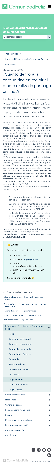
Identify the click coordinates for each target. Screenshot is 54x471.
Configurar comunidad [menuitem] (20, 339)
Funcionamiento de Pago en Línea (18, 320)
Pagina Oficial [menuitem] (15, 390)
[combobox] (25, 37)
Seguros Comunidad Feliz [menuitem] (17, 410)
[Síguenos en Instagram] (39, 450)
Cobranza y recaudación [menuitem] (20, 344)
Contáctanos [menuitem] (11, 435)
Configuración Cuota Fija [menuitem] (17, 395)
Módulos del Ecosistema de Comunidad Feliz (24, 59)
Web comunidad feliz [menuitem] (19, 384)
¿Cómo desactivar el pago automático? (20, 311)
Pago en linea (9, 64)
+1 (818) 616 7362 (31, 259)
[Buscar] (49, 37)
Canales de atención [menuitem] (14, 430)
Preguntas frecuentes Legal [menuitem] (18, 420)
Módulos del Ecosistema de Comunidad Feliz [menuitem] (24, 327)
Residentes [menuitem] (10, 400)
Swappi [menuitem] (8, 415)
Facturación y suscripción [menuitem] (17, 425)
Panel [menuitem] (12, 334)
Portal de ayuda (10, 54)
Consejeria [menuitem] (14, 359)
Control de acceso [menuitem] (13, 405)
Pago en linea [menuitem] (16, 379)
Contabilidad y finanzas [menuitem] (20, 354)
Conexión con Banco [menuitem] (19, 369)
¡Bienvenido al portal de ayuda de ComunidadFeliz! (25, 30)
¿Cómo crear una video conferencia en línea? (22, 315)
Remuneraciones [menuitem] (17, 364)
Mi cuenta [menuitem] (14, 374)
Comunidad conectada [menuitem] (20, 349)
